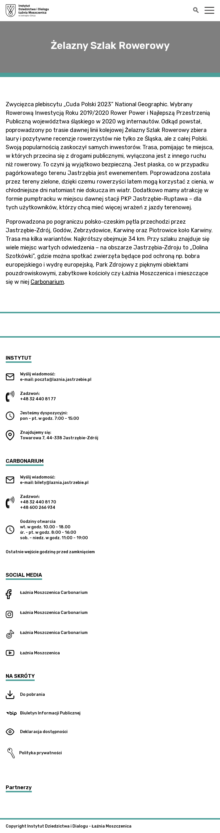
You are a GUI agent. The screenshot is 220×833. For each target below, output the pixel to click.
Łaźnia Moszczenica (40, 592)
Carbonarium (47, 281)
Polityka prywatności (34, 753)
